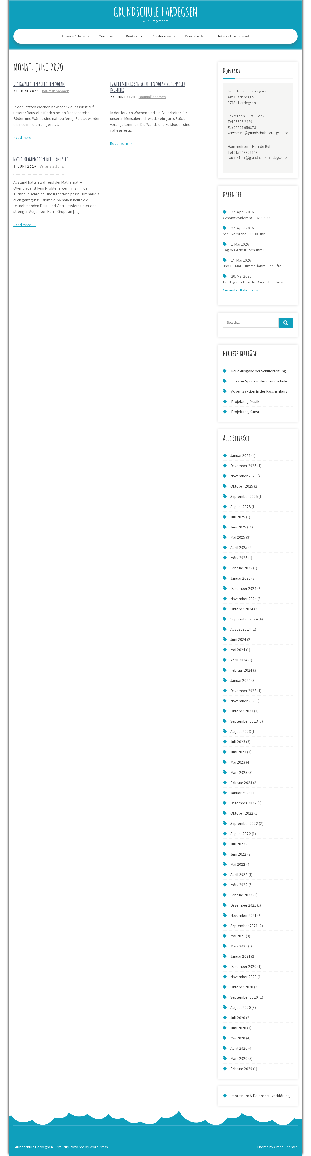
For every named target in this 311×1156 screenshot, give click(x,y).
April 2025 (238, 547)
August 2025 (240, 506)
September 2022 (244, 823)
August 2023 (240, 731)
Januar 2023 (240, 792)
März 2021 (238, 946)
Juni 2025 (238, 527)
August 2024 (240, 629)
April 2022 (239, 874)
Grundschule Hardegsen (155, 11)
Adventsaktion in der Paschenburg (259, 391)
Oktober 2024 (241, 608)
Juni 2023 (238, 752)
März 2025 (238, 557)
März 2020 (238, 1058)
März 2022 (239, 884)
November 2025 (243, 476)
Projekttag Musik (245, 401)
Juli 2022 (237, 844)
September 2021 (244, 925)
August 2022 (240, 833)
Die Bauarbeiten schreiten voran (39, 84)
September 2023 (244, 721)
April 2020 (238, 1048)
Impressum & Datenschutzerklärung (260, 1095)
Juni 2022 (238, 854)
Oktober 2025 (241, 486)
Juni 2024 (238, 639)
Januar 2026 (240, 455)
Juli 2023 (237, 741)
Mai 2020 (237, 1038)
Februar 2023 (241, 782)
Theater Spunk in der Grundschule (259, 381)
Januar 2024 (240, 680)
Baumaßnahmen (55, 90)
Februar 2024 (241, 670)
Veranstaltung (52, 166)
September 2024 (244, 619)
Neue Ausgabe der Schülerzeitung (258, 370)
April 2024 (238, 660)
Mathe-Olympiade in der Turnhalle (40, 159)
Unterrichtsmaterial (232, 36)
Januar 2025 (240, 578)
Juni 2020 (238, 1027)
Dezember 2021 (243, 905)
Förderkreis (162, 36)
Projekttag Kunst (245, 411)
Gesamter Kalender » (240, 290)
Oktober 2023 (241, 711)
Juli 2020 (237, 1017)
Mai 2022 (237, 864)
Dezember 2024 (243, 588)
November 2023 (243, 700)
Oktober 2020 (241, 987)
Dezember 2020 (243, 966)
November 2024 (243, 598)
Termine (106, 36)
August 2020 (240, 1007)
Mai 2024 (237, 649)
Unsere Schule (73, 36)
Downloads (194, 36)
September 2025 (244, 496)
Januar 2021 (240, 956)
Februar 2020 (241, 1068)
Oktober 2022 (241, 813)
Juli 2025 (237, 516)
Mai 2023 (237, 762)
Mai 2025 (237, 537)
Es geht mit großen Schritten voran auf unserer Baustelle (147, 87)
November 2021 (243, 915)
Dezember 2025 (243, 465)
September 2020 (244, 997)
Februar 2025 (241, 568)
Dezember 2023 (243, 690)
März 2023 (238, 772)
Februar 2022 (241, 895)
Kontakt (132, 36)
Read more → (24, 137)
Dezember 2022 (243, 803)
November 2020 (243, 976)
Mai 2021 (237, 935)
